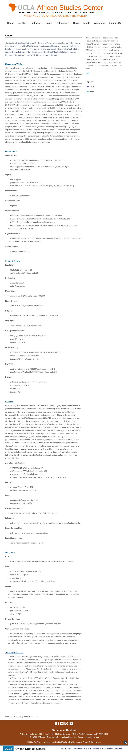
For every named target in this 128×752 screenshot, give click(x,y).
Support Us (115, 22)
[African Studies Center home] (55, 9)
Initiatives (37, 22)
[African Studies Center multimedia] (66, 724)
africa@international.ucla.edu (64, 737)
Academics (99, 22)
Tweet (90, 92)
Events (49, 22)
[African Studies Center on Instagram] (71, 724)
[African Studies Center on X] (62, 724)
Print (90, 82)
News (76, 22)
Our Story (23, 22)
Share (90, 87)
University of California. (58, 742)
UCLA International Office (77, 749)
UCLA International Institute (112, 749)
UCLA (63, 749)
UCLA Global (94, 749)
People (86, 22)
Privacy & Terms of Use (92, 742)
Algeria (89, 73)
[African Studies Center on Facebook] (57, 724)
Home (10, 22)
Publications (63, 22)
